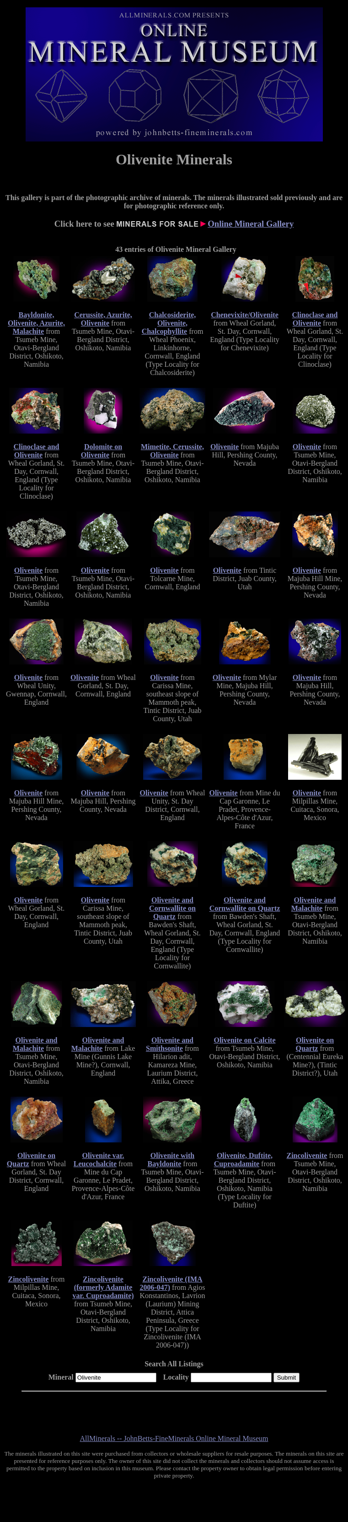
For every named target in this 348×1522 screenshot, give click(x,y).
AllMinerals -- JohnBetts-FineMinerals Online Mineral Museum (174, 1438)
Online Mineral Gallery (251, 223)
